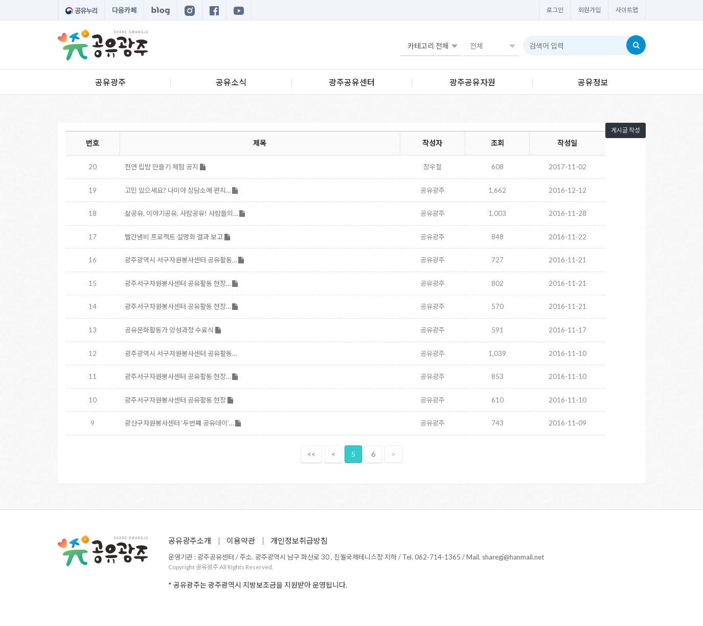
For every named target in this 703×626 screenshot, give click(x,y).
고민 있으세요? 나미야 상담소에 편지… (181, 190)
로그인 (555, 10)
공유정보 (593, 82)
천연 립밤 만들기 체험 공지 (165, 167)
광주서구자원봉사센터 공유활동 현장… (181, 283)
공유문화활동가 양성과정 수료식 (173, 330)
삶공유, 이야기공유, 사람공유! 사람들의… (185, 213)
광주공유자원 (472, 82)
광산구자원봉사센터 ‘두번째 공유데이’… (183, 423)
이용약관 (240, 540)
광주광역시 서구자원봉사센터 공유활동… (184, 260)
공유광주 (110, 82)
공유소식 (231, 82)
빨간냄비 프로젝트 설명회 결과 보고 (177, 237)
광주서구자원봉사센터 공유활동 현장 (179, 400)
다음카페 (124, 10)
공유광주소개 (189, 540)
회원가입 (589, 10)
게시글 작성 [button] (625, 130)
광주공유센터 (352, 82)
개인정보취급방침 (299, 540)
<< (311, 454)
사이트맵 (627, 10)
